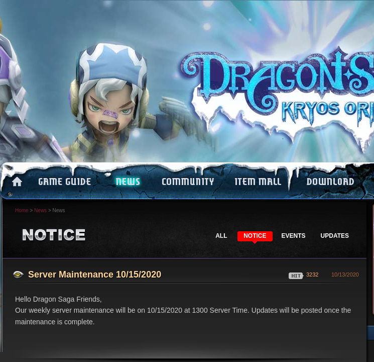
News (40, 210)
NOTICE (254, 235)
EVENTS (294, 235)
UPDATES (335, 235)
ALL (221, 235)
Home (22, 210)
